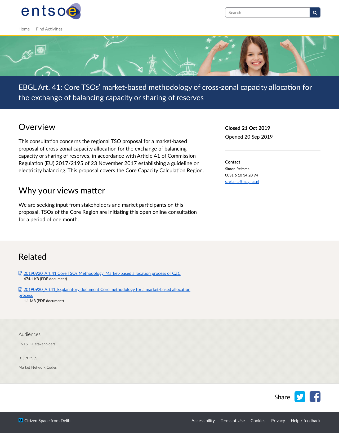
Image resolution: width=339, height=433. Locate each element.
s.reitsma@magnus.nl (242, 181)
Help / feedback (305, 420)
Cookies (258, 420)
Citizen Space (37, 420)
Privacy (278, 420)
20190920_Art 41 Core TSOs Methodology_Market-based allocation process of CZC (100, 273)
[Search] (315, 12)
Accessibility (203, 420)
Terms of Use (233, 420)
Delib (65, 420)
